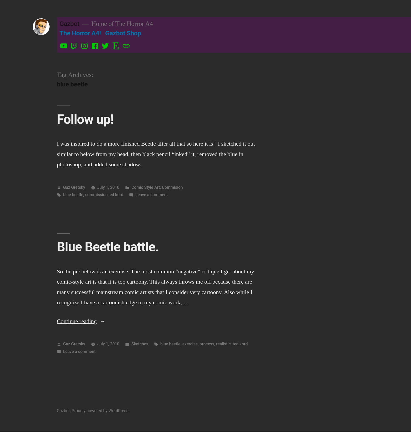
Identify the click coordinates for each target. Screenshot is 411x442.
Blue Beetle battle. (108, 247)
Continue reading (81, 321)
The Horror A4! (80, 33)
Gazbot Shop (123, 33)
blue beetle (73, 194)
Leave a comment (151, 194)
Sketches (139, 343)
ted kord (240, 343)
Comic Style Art (145, 187)
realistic (223, 343)
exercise (190, 343)
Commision (172, 187)
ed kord (116, 194)
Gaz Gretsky (74, 187)
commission (96, 194)
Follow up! (85, 119)
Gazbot (69, 23)
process (207, 343)
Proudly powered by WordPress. (100, 410)
